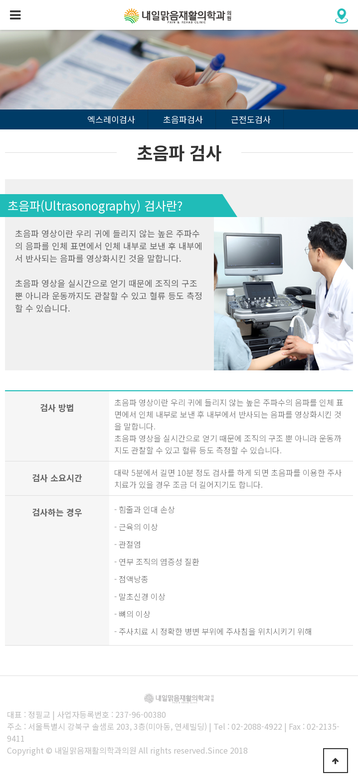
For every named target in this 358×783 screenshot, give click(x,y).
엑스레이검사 (111, 119)
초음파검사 (183, 119)
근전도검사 (251, 119)
